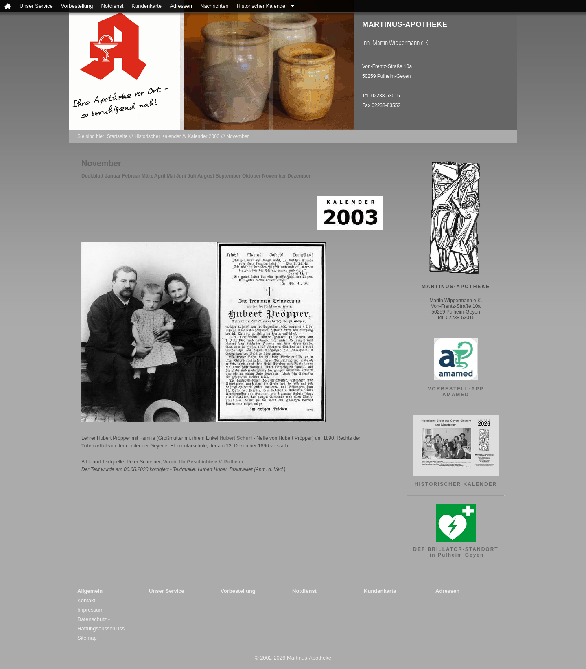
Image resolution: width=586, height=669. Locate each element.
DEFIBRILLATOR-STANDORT (455, 549)
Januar (112, 176)
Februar (131, 176)
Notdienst (112, 6)
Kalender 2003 (203, 136)
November (237, 136)
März (147, 176)
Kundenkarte (146, 6)
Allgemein (90, 591)
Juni (181, 176)
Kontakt (86, 600)
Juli (192, 176)
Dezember (298, 176)
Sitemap (87, 638)
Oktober (251, 176)
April (159, 176)
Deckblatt (92, 176)
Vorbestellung (77, 6)
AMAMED (455, 394)
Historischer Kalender (261, 6)
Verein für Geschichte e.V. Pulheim (203, 462)
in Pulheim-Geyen (456, 555)
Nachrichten (214, 6)
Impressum (90, 610)
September (228, 176)
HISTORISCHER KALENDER (456, 484)
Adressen (181, 6)
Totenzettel (94, 446)
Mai (170, 176)
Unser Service (36, 6)
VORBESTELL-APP (455, 389)
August (205, 176)
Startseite (117, 136)
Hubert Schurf (235, 438)
